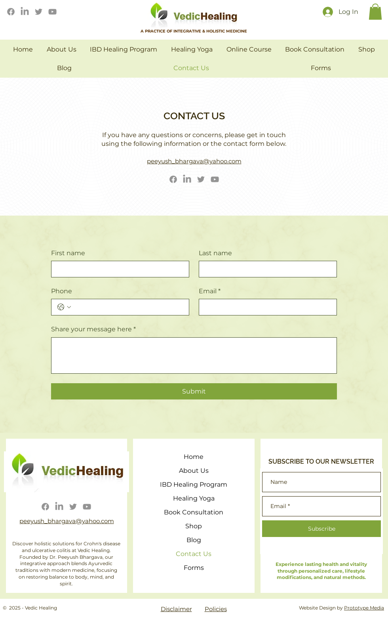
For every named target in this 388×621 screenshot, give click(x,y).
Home (194, 456)
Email (210, 291)
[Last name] (265, 269)
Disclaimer (176, 609)
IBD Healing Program (193, 484)
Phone (61, 291)
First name (68, 253)
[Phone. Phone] (128, 307)
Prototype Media (364, 608)
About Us (194, 470)
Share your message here (93, 329)
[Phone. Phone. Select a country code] (64, 307)
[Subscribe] (321, 528)
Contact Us (193, 554)
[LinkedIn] (25, 12)
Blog (193, 540)
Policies (216, 609)
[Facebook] (11, 12)
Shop (193, 526)
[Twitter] (39, 12)
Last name (215, 253)
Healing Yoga (194, 498)
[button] (375, 12)
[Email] (265, 307)
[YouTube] (52, 12)
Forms (194, 567)
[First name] (117, 269)
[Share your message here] (194, 355)
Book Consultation (193, 512)
